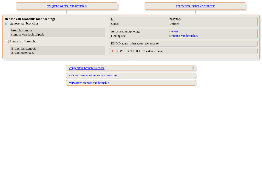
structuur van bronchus (183, 36)
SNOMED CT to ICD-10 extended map (139, 51)
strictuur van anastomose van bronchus (93, 75)
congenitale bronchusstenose (87, 68)
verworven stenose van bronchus (89, 83)
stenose (173, 31)
